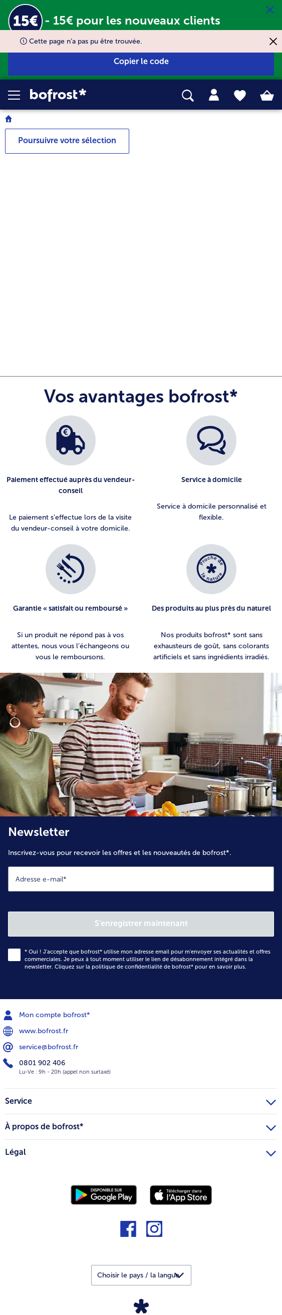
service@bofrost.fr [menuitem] (41, 1047)
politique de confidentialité (127, 967)
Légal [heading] (140, 1151)
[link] (79, 95)
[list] (141, 544)
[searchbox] (188, 96)
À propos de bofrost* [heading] (140, 1125)
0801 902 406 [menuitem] (35, 1063)
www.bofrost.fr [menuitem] (36, 1031)
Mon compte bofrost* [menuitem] (47, 1015)
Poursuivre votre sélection (67, 140)
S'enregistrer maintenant (141, 923)
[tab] (214, 95)
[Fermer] (270, 10)
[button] (19, 95)
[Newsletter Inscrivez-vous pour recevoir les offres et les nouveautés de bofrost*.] (141, 907)
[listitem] (70, 474)
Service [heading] (140, 1100)
